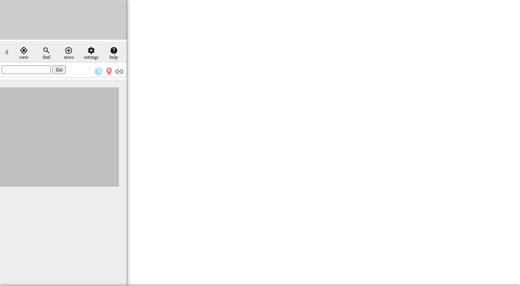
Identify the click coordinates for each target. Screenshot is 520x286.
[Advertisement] (63, 20)
